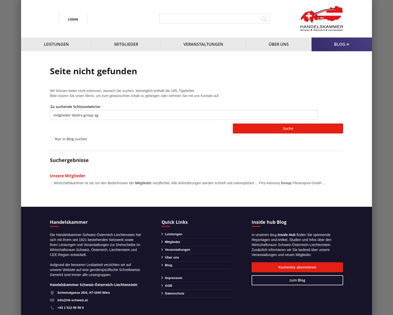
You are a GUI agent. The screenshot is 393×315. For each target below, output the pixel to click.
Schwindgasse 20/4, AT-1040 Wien (85, 282)
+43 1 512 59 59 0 (71, 297)
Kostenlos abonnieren (278, 256)
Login (127, 19)
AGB (169, 282)
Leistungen (56, 44)
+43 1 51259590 (72, 16)
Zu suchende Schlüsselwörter (75, 106)
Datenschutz (175, 290)
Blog (339, 44)
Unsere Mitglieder (69, 165)
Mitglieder (126, 44)
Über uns (279, 44)
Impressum (174, 273)
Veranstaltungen (203, 44)
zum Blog (325, 256)
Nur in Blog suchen (71, 128)
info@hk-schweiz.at (65, 22)
